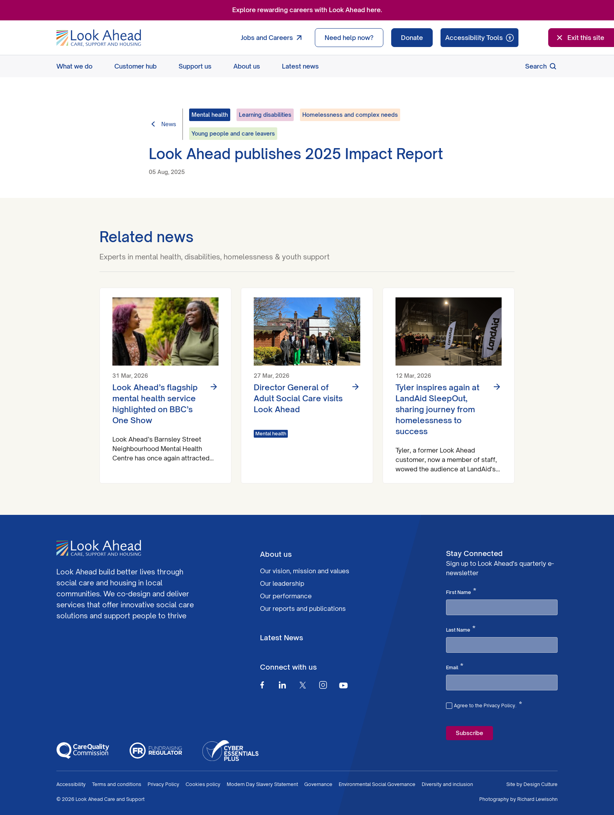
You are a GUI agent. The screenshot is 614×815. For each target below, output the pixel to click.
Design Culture (541, 784)
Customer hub (135, 66)
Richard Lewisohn (537, 799)
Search (541, 66)
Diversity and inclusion (447, 784)
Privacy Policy (163, 784)
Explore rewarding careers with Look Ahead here (306, 10)
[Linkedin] (282, 685)
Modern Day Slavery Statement (262, 784)
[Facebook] (262, 685)
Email (454, 667)
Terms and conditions (116, 784)
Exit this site (579, 37)
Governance (318, 784)
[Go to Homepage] (98, 38)
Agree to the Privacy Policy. (488, 704)
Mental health (270, 433)
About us (246, 66)
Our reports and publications (303, 608)
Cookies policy (203, 784)
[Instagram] (323, 685)
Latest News (281, 637)
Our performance (286, 596)
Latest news (300, 66)
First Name (461, 591)
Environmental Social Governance (377, 784)
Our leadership (282, 583)
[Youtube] (343, 685)
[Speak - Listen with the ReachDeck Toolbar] (479, 37)
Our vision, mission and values (304, 571)
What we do (74, 66)
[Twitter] (302, 685)
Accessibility (71, 784)
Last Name (460, 629)
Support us (195, 66)
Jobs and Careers (273, 37)
